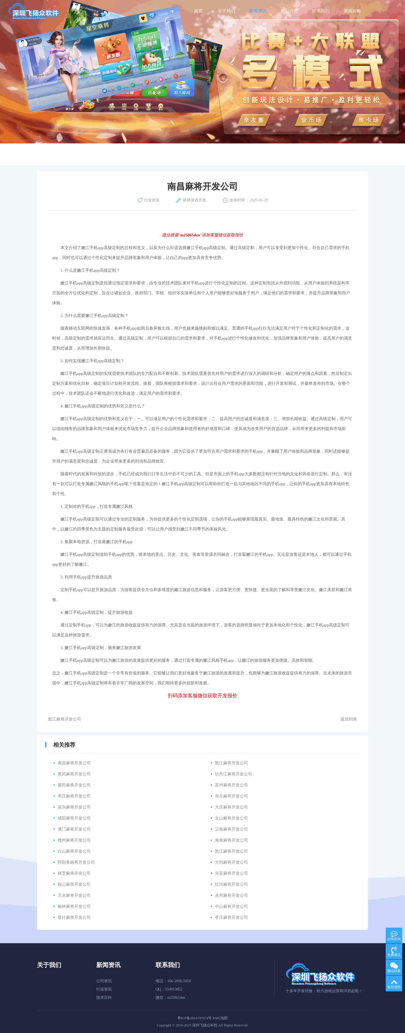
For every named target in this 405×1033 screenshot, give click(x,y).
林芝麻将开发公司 (74, 873)
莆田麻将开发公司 (74, 785)
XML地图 (220, 1018)
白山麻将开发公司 (74, 851)
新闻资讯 (258, 11)
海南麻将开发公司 (231, 840)
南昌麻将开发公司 (74, 763)
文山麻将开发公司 (231, 818)
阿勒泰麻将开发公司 (76, 862)
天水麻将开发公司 (74, 895)
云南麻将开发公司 (231, 829)
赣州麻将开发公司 (74, 840)
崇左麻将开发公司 (231, 796)
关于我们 (226, 11)
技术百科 (104, 997)
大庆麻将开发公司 (231, 807)
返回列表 (348, 719)
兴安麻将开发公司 (231, 873)
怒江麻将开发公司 (64, 719)
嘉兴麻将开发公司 (74, 807)
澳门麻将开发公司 (74, 829)
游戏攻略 (352, 11)
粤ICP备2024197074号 (194, 1018)
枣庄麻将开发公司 (74, 796)
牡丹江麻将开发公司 (233, 774)
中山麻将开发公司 (231, 906)
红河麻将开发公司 (231, 884)
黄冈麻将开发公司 (74, 774)
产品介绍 (289, 11)
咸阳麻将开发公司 (74, 818)
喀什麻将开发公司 (74, 917)
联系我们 (321, 11)
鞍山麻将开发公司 (74, 884)
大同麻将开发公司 (231, 862)
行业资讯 (104, 989)
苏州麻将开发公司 (231, 785)
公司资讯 (104, 981)
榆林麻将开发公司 (74, 906)
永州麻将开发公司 (231, 895)
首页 (198, 11)
